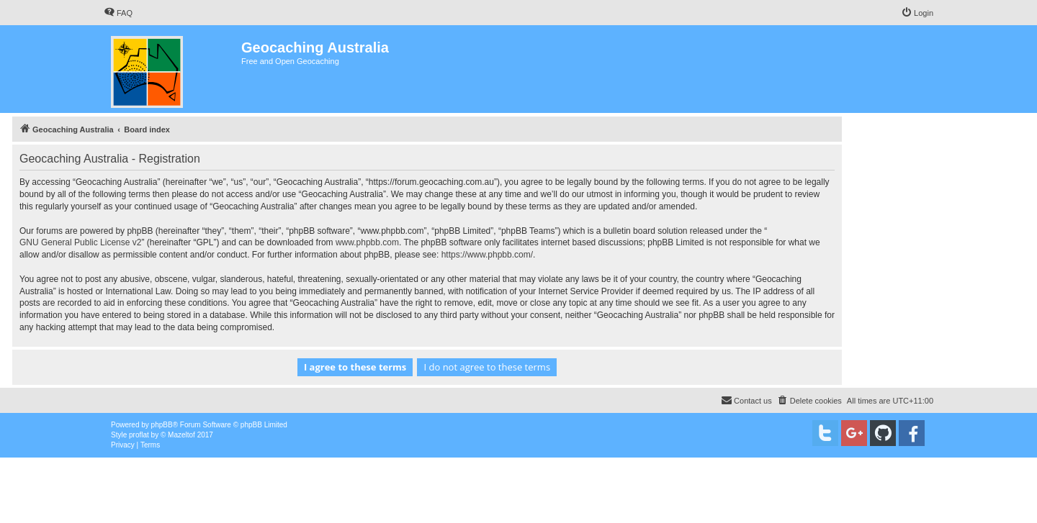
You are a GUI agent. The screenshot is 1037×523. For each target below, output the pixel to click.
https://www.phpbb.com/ (487, 255)
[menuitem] (118, 13)
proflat (139, 435)
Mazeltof (181, 435)
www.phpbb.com (367, 242)
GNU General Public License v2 (80, 242)
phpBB (162, 425)
